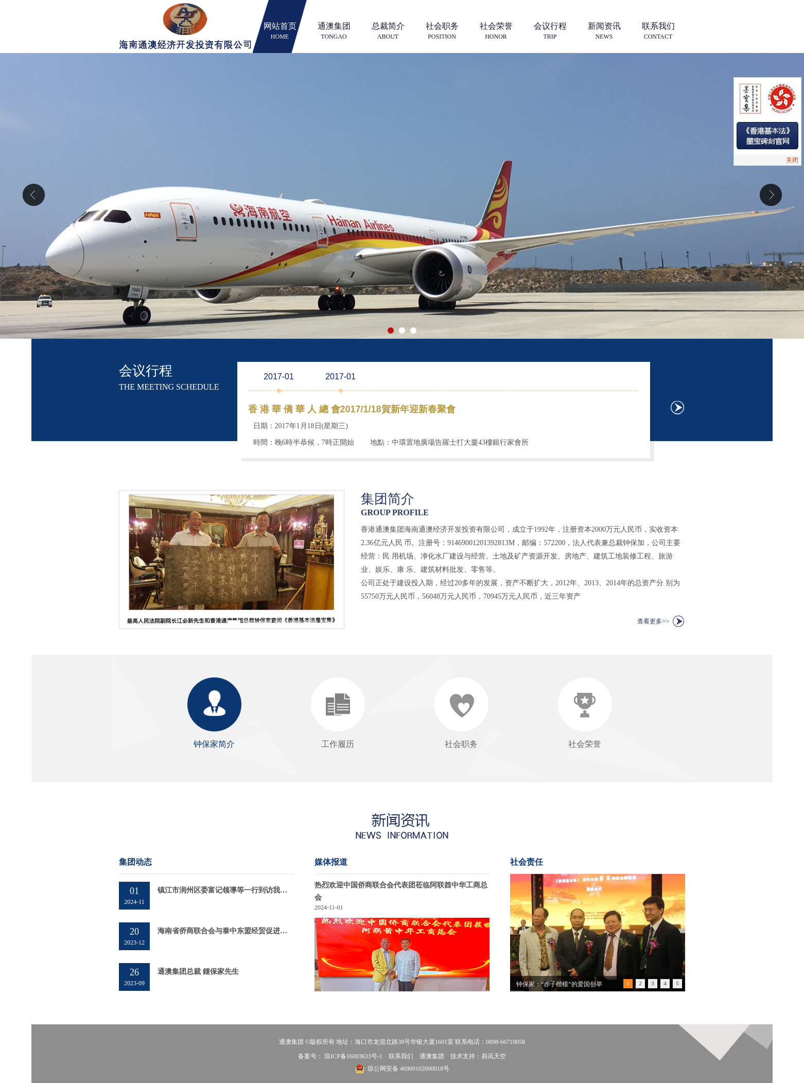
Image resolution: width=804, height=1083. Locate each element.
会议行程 (550, 31)
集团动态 (135, 862)
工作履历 (337, 744)
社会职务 (442, 31)
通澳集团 (334, 31)
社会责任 (526, 862)
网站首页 (280, 31)
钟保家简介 (214, 744)
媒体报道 (330, 862)
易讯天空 (493, 1056)
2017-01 (279, 376)
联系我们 (658, 31)
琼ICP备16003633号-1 (353, 1056)
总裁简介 (388, 31)
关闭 (792, 160)
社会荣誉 (496, 31)
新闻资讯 (604, 31)
